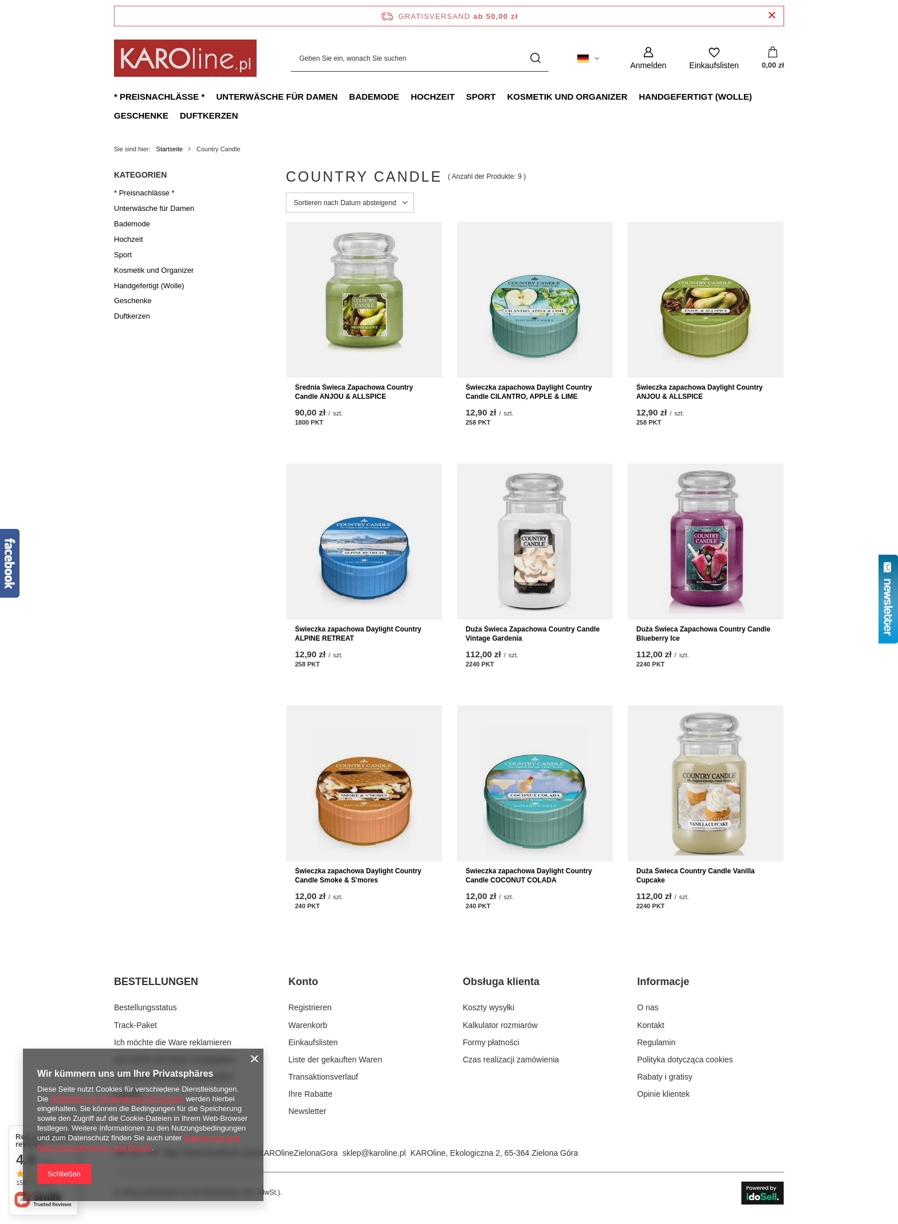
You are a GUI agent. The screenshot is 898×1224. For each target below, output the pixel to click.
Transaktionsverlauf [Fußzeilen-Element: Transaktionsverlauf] (324, 1076)
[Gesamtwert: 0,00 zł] (773, 58)
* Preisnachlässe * (159, 96)
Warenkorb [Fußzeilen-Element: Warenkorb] (308, 1025)
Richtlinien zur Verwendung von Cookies (117, 1098)
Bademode (374, 96)
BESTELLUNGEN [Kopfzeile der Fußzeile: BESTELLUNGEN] (156, 981)
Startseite (169, 149)
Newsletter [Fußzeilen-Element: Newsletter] (307, 1111)
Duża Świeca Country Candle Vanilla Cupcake (695, 875)
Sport (481, 96)
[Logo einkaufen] (185, 58)
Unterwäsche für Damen (276, 96)
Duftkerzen (209, 115)
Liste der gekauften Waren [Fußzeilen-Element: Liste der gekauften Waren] (336, 1059)
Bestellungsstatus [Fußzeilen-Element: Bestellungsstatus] (145, 1007)
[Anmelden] (649, 58)
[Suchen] (536, 58)
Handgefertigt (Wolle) (695, 96)
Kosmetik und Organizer (567, 96)
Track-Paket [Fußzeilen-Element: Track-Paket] (135, 1025)
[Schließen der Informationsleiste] (772, 15)
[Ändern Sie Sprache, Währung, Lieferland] (588, 58)
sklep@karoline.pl (374, 1153)
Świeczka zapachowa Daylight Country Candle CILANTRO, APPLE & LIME (529, 392)
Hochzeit (433, 96)
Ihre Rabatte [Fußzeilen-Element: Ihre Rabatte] (311, 1094)
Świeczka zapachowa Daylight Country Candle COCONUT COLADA (529, 875)
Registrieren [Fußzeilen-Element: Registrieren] (310, 1007)
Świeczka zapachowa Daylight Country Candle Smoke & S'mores (358, 875)
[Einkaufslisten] (714, 58)
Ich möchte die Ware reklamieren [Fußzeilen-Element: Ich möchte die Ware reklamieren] (172, 1042)
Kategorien (140, 174)
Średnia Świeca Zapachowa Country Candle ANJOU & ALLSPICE (354, 392)
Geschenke (141, 115)
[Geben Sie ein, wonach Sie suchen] (420, 58)
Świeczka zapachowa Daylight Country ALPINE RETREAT (358, 633)
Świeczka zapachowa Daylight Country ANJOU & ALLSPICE (699, 392)
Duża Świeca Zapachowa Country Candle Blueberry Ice (703, 633)
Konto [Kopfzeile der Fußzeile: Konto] (303, 981)
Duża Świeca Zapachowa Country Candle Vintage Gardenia (533, 633)
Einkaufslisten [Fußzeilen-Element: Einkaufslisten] (313, 1042)
